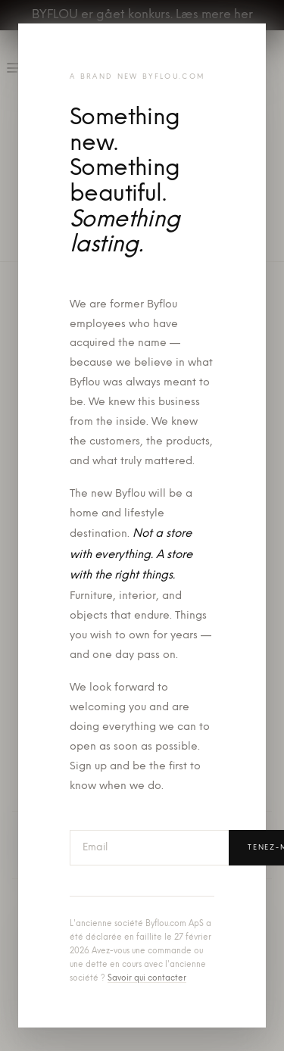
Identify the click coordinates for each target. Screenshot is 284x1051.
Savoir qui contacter (147, 979)
